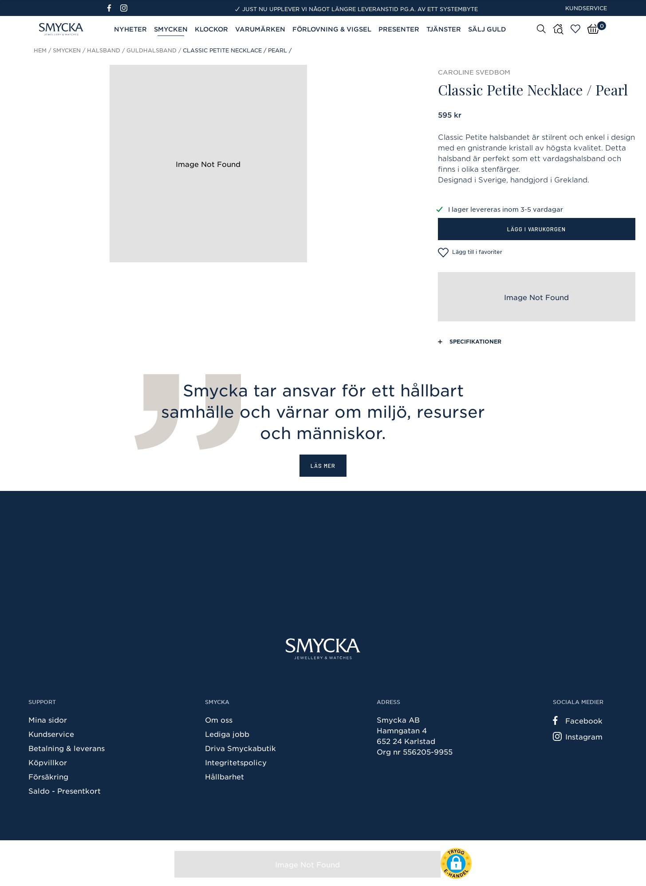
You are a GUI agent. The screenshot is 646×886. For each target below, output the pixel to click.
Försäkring (48, 776)
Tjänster (443, 29)
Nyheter (130, 29)
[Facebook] (113, 8)
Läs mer (323, 465)
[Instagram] (125, 8)
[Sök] (541, 28)
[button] (456, 863)
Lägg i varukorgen (536, 229)
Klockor (211, 29)
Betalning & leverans (66, 748)
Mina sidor (47, 719)
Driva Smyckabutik (240, 748)
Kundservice (586, 8)
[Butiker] (558, 29)
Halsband (103, 50)
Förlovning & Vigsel (331, 29)
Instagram (578, 736)
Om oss (218, 719)
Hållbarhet (224, 776)
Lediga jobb (227, 733)
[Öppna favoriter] (575, 29)
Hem (40, 50)
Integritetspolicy (236, 762)
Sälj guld (487, 29)
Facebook (578, 720)
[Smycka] (323, 648)
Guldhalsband (151, 50)
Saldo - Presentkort (64, 790)
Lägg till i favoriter (470, 252)
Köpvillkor (47, 762)
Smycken (171, 29)
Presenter (398, 29)
